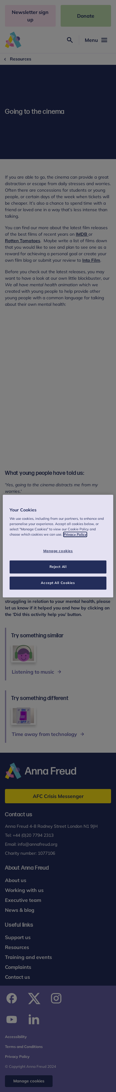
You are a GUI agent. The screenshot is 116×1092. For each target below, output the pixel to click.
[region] (58, 546)
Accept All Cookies (58, 583)
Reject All (58, 566)
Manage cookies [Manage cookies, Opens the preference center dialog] (58, 551)
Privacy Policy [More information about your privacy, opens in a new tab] (75, 534)
